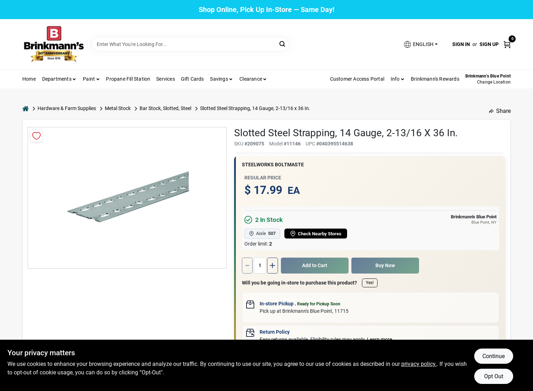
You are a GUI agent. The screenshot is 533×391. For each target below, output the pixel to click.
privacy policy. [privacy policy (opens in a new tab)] (419, 364)
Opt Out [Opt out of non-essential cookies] (493, 376)
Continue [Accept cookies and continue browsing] (493, 356)
